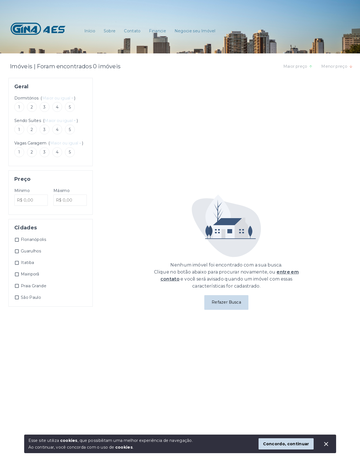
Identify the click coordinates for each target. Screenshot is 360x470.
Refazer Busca (226, 302)
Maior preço (298, 66)
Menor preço (337, 66)
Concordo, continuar (286, 443)
